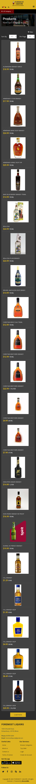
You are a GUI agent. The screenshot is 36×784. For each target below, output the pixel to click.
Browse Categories (25, 745)
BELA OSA (6, 226)
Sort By (4, 37)
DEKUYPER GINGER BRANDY (12, 482)
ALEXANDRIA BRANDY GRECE (12, 67)
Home (5, 23)
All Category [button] (7, 11)
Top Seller (22, 748)
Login (21, 751)
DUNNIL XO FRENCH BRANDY (12, 546)
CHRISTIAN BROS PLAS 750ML (12, 322)
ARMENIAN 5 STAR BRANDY (12, 98)
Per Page (22, 37)
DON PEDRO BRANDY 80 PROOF (13, 514)
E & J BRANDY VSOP (9, 610)
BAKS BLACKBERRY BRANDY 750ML (14, 194)
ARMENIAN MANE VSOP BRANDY (13, 130)
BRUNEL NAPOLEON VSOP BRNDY (14, 290)
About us (4, 748)
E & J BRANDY (7, 578)
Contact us (5, 751)
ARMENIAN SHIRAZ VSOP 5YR (12, 162)
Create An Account (25, 755)
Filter (30, 32)
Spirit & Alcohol (14, 23)
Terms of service (7, 755)
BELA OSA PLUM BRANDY (11, 258)
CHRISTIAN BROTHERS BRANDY (13, 354)
